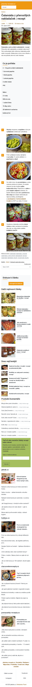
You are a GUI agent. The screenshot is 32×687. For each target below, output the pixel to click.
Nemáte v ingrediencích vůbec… (10, 421)
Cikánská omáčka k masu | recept (23, 351)
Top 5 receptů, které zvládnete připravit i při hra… (23, 575)
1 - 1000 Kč (9, 23)
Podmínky (14, 664)
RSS (24, 678)
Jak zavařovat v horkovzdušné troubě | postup (24, 324)
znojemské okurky (23, 258)
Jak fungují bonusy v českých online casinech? (15, 503)
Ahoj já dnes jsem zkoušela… (9, 403)
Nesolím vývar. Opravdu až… (9, 414)
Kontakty (19, 662)
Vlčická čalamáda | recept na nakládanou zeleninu (24, 310)
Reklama (26, 662)
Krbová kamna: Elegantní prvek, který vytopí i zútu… (23, 479)
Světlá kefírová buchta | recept (19, 393)
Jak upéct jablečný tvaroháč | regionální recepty (15, 589)
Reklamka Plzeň (21, 684)
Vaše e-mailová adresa (9, 455)
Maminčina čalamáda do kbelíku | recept (23, 297)
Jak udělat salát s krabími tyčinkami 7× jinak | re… (15, 641)
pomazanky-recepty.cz (10, 613)
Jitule (7, 262)
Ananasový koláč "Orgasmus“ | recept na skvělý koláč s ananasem (19, 380)
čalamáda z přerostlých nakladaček (11, 256)
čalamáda (13, 254)
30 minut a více (19, 23)
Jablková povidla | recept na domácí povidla (22, 337)
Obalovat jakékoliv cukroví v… (10, 407)
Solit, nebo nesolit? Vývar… (9, 417)
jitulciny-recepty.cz (8, 4)
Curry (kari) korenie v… (7, 410)
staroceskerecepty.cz (10, 566)
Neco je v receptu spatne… (9, 432)
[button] (16, 36)
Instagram (9, 678)
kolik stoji (4, 425)
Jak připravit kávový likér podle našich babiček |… (16, 603)
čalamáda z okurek (21, 254)
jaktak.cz (5, 470)
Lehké (3, 23)
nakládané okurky (12, 258)
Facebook (25, 673)
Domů (3, 12)
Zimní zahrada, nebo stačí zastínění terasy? (14, 552)
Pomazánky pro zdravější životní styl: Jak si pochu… (23, 622)
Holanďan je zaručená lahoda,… (10, 428)
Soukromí (21, 664)
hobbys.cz (5, 518)
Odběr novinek (8, 673)
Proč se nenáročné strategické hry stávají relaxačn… (23, 527)
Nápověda (6, 664)
